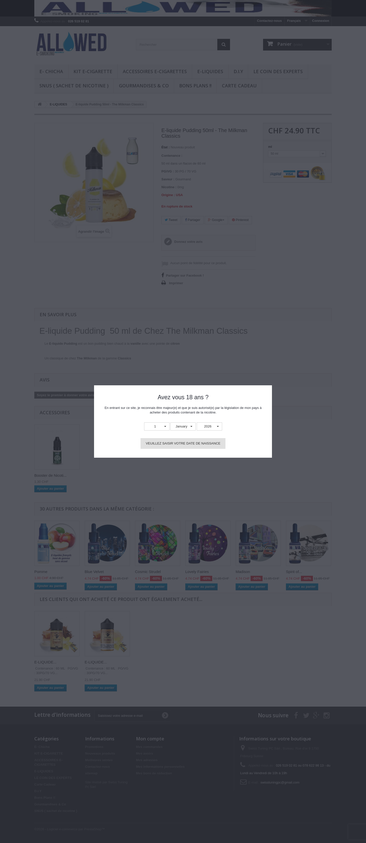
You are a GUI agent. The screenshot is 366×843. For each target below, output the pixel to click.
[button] (157, 426)
